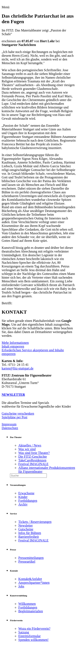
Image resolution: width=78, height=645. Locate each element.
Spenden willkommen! (33, 639)
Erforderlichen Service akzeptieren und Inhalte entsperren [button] (33, 352)
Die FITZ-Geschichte (32, 456)
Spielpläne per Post (14, 417)
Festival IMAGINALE (33, 464)
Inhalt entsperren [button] (13, 346)
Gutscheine (25, 529)
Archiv (22, 504)
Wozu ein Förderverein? (34, 628)
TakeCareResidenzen (32, 460)
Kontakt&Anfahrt (30, 579)
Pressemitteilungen (31, 558)
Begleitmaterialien (30, 611)
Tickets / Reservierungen (34, 521)
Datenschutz (10, 428)
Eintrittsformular (29, 636)
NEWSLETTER (13, 394)
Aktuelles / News (29, 445)
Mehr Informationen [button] (15, 342)
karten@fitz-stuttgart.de (17, 368)
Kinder (22, 497)
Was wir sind (27, 449)
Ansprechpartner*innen (34, 582)
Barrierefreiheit (28, 536)
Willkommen (27, 603)
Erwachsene (26, 493)
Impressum (9, 424)
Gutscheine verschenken (18, 413)
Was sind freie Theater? (34, 453)
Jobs (21, 586)
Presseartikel (26, 561)
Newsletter (25, 525)
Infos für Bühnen (29, 533)
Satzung (23, 632)
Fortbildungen (27, 500)
